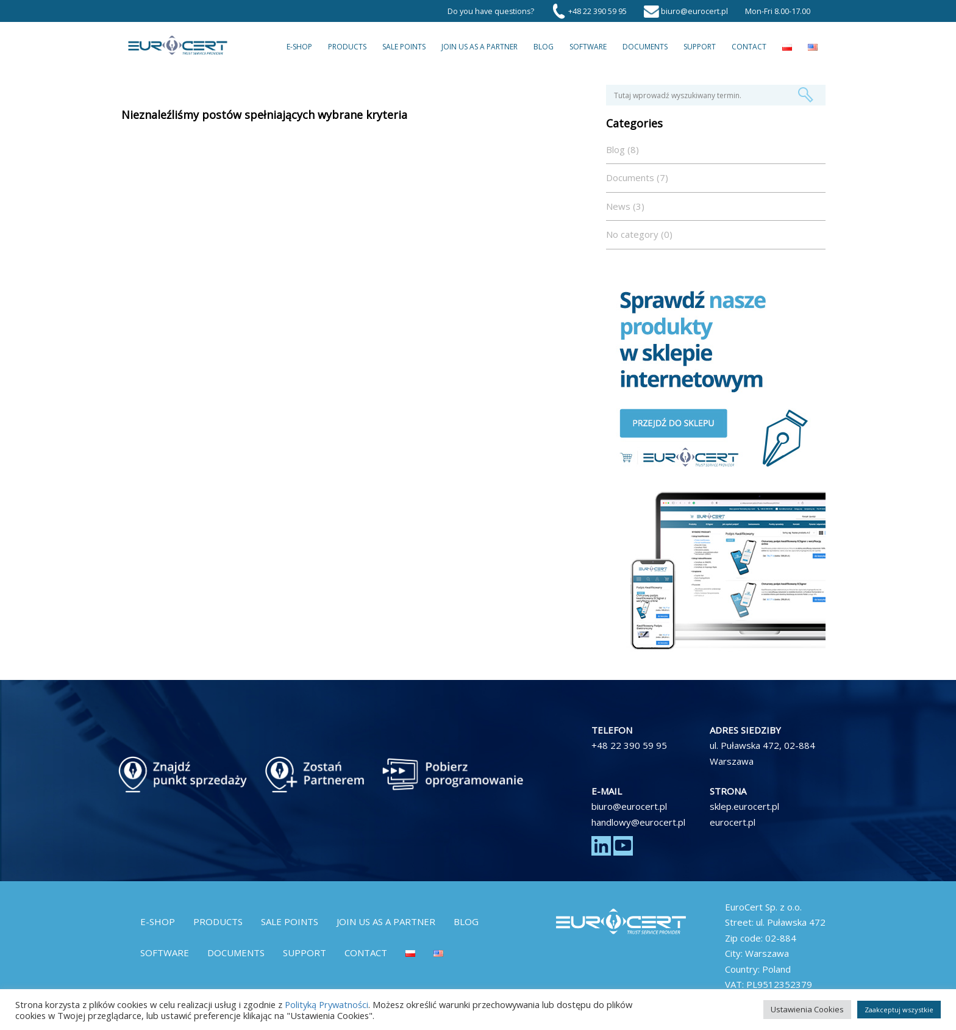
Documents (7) (637, 177)
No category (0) (639, 234)
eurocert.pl (732, 822)
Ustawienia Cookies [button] (807, 1009)
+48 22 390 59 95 (629, 745)
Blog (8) (622, 149)
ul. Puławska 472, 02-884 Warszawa (762, 753)
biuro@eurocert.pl (629, 806)
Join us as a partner (479, 46)
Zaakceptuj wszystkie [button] (899, 1009)
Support (699, 46)
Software (588, 46)
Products (347, 46)
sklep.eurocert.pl (744, 806)
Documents (645, 46)
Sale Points (404, 46)
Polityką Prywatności (326, 1004)
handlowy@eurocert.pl (638, 822)
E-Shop (299, 46)
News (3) (625, 206)
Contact (749, 46)
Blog (543, 46)
